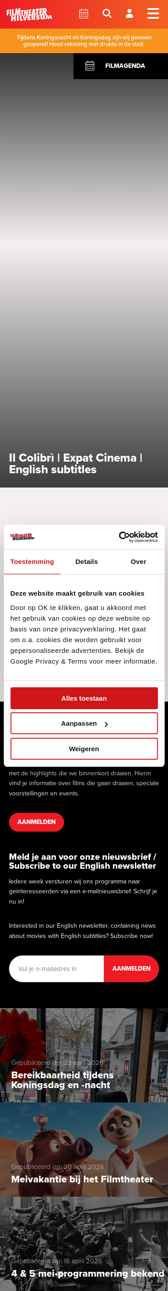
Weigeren (84, 749)
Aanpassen (84, 723)
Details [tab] (86, 561)
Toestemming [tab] (32, 561)
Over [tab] (138, 561)
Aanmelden (36, 822)
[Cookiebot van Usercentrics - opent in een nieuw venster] (120, 537)
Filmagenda (125, 66)
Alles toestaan (84, 698)
